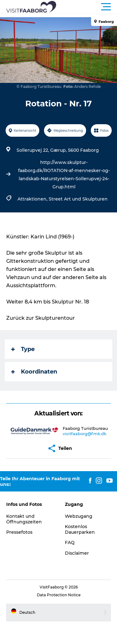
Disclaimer (77, 553)
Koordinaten (34, 371)
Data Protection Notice (58, 595)
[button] (86, 7)
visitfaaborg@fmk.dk (84, 433)
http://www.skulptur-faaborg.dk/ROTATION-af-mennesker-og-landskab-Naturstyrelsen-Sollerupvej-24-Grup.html (64, 175)
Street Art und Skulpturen (78, 199)
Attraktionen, (33, 199)
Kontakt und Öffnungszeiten (24, 519)
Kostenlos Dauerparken (80, 529)
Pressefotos (19, 532)
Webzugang (78, 516)
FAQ (70, 542)
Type (23, 349)
